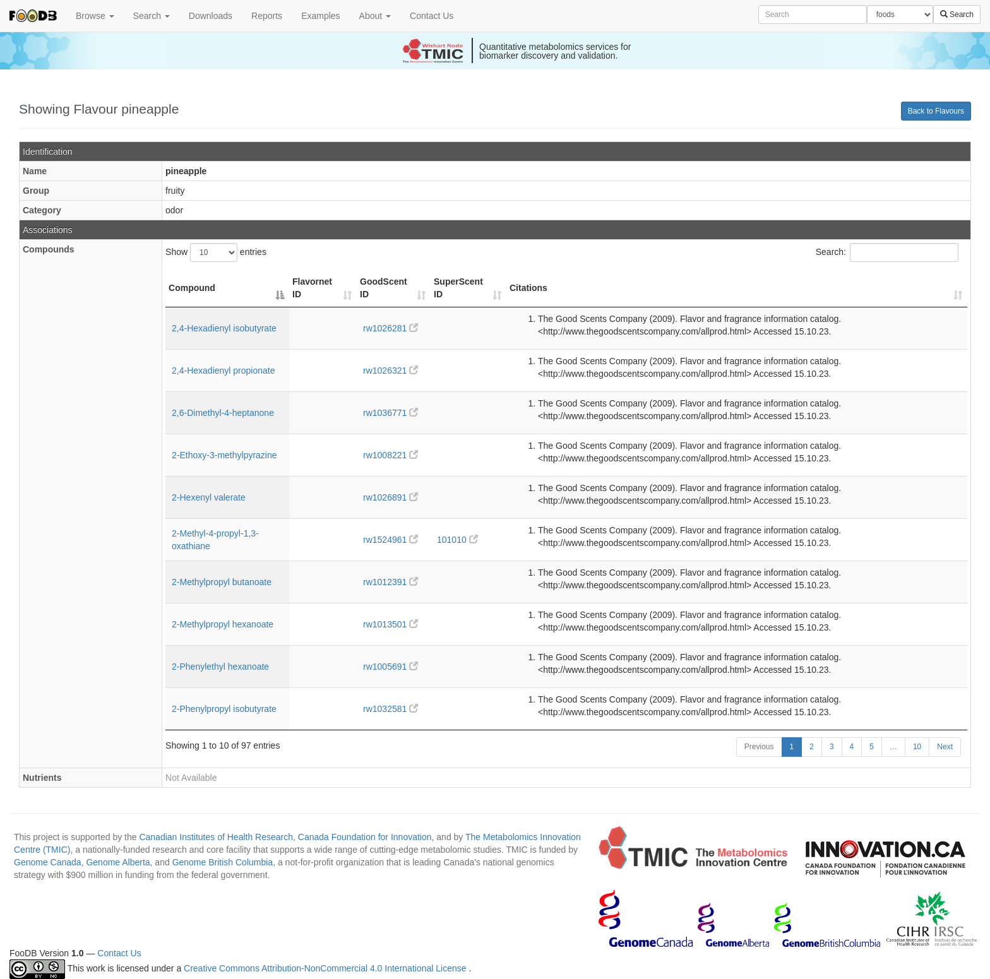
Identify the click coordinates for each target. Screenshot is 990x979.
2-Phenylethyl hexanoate (220, 667)
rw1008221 (390, 455)
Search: (887, 252)
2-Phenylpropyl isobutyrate (224, 709)
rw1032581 (390, 709)
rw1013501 (390, 624)
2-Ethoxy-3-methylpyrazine (224, 455)
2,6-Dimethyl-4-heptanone (223, 413)
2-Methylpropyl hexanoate (222, 624)
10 (917, 746)
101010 (457, 540)
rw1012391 (390, 582)
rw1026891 (390, 497)
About (375, 16)
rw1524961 (390, 540)
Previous (759, 746)
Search (151, 16)
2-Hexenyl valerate (209, 497)
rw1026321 (390, 370)
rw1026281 (390, 328)
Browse (95, 16)
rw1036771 (390, 413)
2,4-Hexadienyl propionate (223, 370)
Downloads (210, 16)
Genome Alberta (118, 862)
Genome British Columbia (222, 862)
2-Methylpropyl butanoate (221, 582)
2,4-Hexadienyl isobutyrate (224, 328)
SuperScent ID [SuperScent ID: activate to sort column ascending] (458, 287)
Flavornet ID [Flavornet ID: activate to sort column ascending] (312, 287)
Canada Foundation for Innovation (365, 837)
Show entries (215, 252)
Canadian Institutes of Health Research (216, 837)
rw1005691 (390, 667)
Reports (266, 16)
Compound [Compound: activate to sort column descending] (192, 288)
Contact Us (431, 16)
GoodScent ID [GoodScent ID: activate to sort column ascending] (383, 287)
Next (945, 746)
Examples (320, 16)
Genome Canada (47, 862)
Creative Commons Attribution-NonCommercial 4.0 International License (326, 969)
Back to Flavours (936, 111)
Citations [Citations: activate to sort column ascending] (528, 288)
